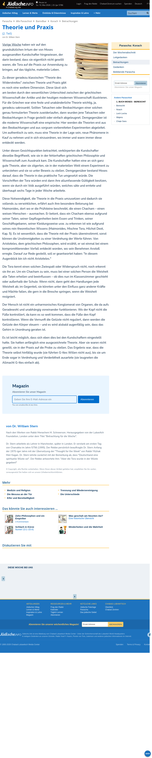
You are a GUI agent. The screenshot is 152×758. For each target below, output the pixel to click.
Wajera (119, 117)
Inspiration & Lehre (80, 13)
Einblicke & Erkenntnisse (54, 13)
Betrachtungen (70, 21)
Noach (119, 109)
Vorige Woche (11, 45)
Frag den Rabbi (90, 3)
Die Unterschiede (70, 494)
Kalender (54, 610)
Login (78, 3)
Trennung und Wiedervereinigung (79, 490)
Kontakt (147, 644)
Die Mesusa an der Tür (19, 494)
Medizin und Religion (18, 490)
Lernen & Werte (30, 13)
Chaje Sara (121, 121)
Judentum (90, 636)
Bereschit (120, 105)
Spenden (128, 3)
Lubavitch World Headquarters (113, 634)
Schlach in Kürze (24, 527)
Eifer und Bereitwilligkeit (20, 498)
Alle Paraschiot (24, 21)
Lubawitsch (60, 634)
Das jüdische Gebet (88, 612)
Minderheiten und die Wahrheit (86, 527)
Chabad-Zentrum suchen (110, 3)
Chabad (53, 634)
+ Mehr (97, 13)
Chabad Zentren (112, 610)
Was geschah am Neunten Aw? (86, 515)
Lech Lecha (121, 113)
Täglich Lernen (57, 612)
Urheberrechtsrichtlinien (51, 472)
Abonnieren (55, 615)
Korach (54, 21)
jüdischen (107, 636)
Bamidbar (41, 21)
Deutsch (138, 3)
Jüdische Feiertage (88, 607)
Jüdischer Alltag (10, 13)
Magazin (29, 615)
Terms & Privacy (133, 644)
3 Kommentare (22, 522)
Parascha (7, 21)
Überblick (109, 607)
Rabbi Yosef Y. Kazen (64, 636)
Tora (83, 636)
